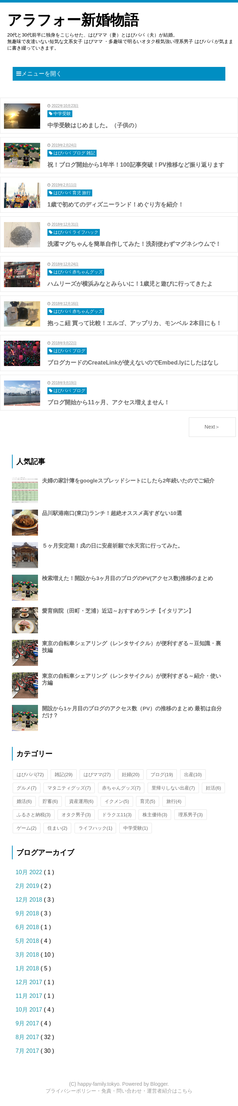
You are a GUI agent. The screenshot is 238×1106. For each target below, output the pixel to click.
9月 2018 (28, 913)
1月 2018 (28, 968)
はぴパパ (30, 774)
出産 (193, 774)
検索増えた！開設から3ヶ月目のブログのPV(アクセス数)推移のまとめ (127, 578)
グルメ (27, 788)
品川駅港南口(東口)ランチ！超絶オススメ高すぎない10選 (112, 513)
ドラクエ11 (117, 814)
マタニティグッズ (69, 788)
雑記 (63, 774)
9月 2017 (28, 1023)
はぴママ (97, 774)
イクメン (117, 801)
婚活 (24, 801)
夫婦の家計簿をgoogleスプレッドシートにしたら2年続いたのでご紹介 (128, 480)
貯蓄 (50, 801)
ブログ (161, 774)
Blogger (158, 1084)
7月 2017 (28, 1051)
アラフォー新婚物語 (73, 20)
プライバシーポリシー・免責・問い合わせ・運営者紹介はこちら (119, 1091)
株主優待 (155, 814)
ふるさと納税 (34, 814)
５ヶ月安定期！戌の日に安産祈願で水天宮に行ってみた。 (112, 546)
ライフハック (95, 828)
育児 (147, 801)
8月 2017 (28, 1037)
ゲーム (27, 828)
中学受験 (135, 828)
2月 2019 (28, 886)
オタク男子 (76, 814)
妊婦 (131, 774)
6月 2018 (28, 927)
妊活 (213, 788)
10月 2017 (30, 1010)
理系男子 (190, 814)
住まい (57, 828)
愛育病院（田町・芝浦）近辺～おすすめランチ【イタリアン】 (118, 611)
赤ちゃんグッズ (121, 788)
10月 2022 (30, 872)
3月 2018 (28, 955)
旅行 (174, 801)
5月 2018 (28, 941)
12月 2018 (30, 900)
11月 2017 (30, 996)
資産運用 (81, 801)
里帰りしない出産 (173, 788)
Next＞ (212, 427)
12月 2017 (30, 982)
